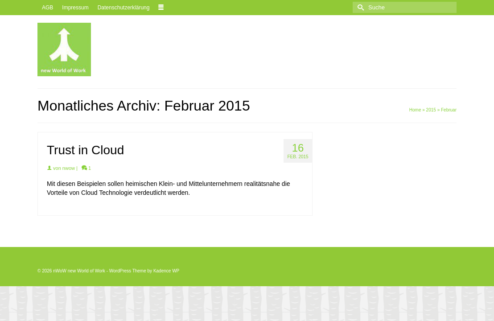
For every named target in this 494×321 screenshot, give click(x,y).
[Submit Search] (359, 7)
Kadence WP (166, 270)
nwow (68, 168)
